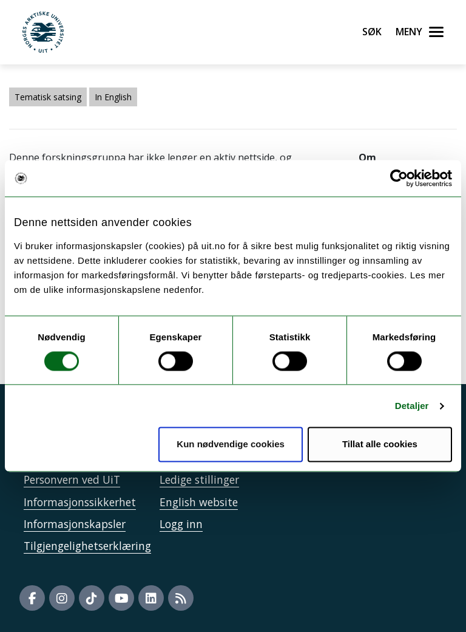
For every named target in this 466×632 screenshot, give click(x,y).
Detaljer (412, 405)
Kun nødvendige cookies (231, 444)
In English (113, 97)
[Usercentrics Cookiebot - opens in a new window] (399, 178)
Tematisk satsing (48, 97)
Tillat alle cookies (379, 444)
